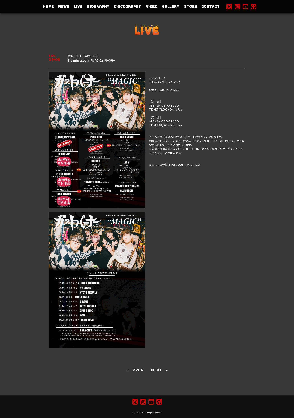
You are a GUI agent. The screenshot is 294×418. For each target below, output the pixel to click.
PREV (137, 370)
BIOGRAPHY (98, 6)
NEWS (63, 6)
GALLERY (170, 6)
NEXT (156, 370)
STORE (190, 6)
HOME (48, 6)
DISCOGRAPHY (127, 6)
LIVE (78, 6)
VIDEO (152, 6)
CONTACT (211, 6)
